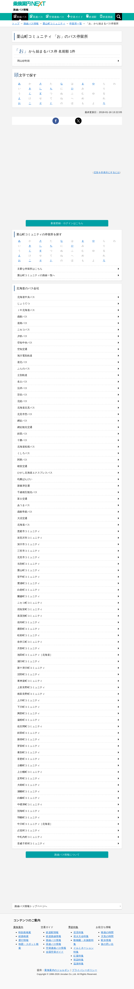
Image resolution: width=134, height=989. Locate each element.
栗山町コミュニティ (54, 23)
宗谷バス (22, 394)
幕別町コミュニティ (28, 752)
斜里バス (22, 433)
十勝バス (22, 440)
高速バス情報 (53, 944)
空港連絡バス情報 (56, 948)
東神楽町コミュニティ (29, 680)
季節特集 (73, 927)
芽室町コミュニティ (28, 745)
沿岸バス (22, 388)
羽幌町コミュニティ (28, 817)
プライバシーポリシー (84, 970)
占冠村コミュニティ (28, 830)
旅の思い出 (107, 944)
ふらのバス (23, 368)
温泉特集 (78, 963)
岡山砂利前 (23, 60)
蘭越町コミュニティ (28, 596)
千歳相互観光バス (27, 492)
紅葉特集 (78, 955)
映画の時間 (107, 932)
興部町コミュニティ (28, 713)
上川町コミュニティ (28, 700)
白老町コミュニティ (28, 589)
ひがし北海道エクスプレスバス (34, 472)
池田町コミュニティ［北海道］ (34, 654)
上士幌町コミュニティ (29, 771)
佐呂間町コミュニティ (29, 726)
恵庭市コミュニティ (28, 531)
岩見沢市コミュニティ (29, 537)
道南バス (22, 323)
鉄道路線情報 (53, 936)
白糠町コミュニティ (28, 797)
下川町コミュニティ (28, 706)
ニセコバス (23, 329)
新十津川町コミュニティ (31, 667)
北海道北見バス (26, 407)
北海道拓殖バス (26, 446)
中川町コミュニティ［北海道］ (34, 823)
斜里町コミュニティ (28, 732)
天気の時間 (107, 936)
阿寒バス (22, 459)
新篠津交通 (23, 485)
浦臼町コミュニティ (28, 661)
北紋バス (22, 401)
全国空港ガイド (55, 951)
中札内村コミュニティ (29, 836)
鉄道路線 (106, 16)
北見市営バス (24, 414)
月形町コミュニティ (28, 648)
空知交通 (22, 349)
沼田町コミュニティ (28, 674)
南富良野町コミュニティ (31, 693)
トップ (16, 23)
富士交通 (22, 498)
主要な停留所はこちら (29, 268)
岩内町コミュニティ (28, 622)
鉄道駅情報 (52, 932)
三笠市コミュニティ (28, 550)
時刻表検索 (24, 932)
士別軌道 (22, 375)
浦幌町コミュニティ (28, 791)
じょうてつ (23, 303)
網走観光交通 (24, 427)
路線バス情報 (20, 9)
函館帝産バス (24, 511)
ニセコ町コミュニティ (29, 602)
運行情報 (23, 940)
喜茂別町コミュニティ (29, 615)
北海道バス (23, 524)
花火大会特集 (81, 936)
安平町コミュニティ (28, 576)
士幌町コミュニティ (28, 765)
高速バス (36, 16)
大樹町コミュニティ (28, 784)
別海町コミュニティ (28, 810)
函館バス (22, 316)
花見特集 (78, 932)
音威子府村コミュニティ (31, 843)
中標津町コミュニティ (29, 804)
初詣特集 (78, 959)
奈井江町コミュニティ (29, 641)
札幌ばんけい (24, 479)
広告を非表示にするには (107, 172)
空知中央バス (24, 342)
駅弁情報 (106, 940)
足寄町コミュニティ (28, 778)
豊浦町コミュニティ (28, 583)
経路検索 (23, 936)
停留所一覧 (75, 23)
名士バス (22, 381)
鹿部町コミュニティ (28, 628)
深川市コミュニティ (28, 544)
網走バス (22, 420)
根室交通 (22, 466)
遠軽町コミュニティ (28, 719)
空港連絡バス (55, 16)
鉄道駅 (91, 16)
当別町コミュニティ (28, 563)
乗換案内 (18, 927)
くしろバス (23, 453)
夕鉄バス (22, 336)
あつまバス (23, 505)
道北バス (22, 362)
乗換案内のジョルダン (56, 970)
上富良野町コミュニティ (31, 687)
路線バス (20, 16)
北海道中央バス (26, 297)
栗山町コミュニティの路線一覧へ (36, 275)
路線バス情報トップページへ (31, 906)
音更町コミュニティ (28, 758)
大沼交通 (22, 518)
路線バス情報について (66, 854)
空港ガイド (75, 16)
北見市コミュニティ (28, 557)
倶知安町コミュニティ (29, 609)
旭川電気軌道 (24, 355)
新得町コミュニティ (28, 739)
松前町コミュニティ (28, 635)
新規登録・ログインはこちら (67, 223)
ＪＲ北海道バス (26, 310)
